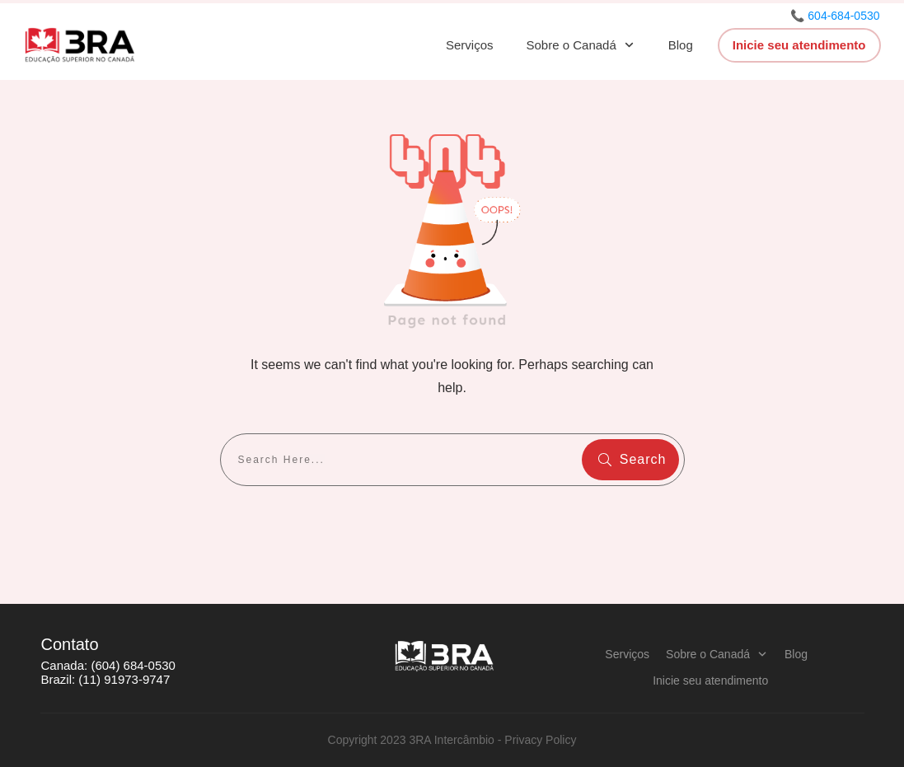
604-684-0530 (843, 15)
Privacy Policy (540, 739)
